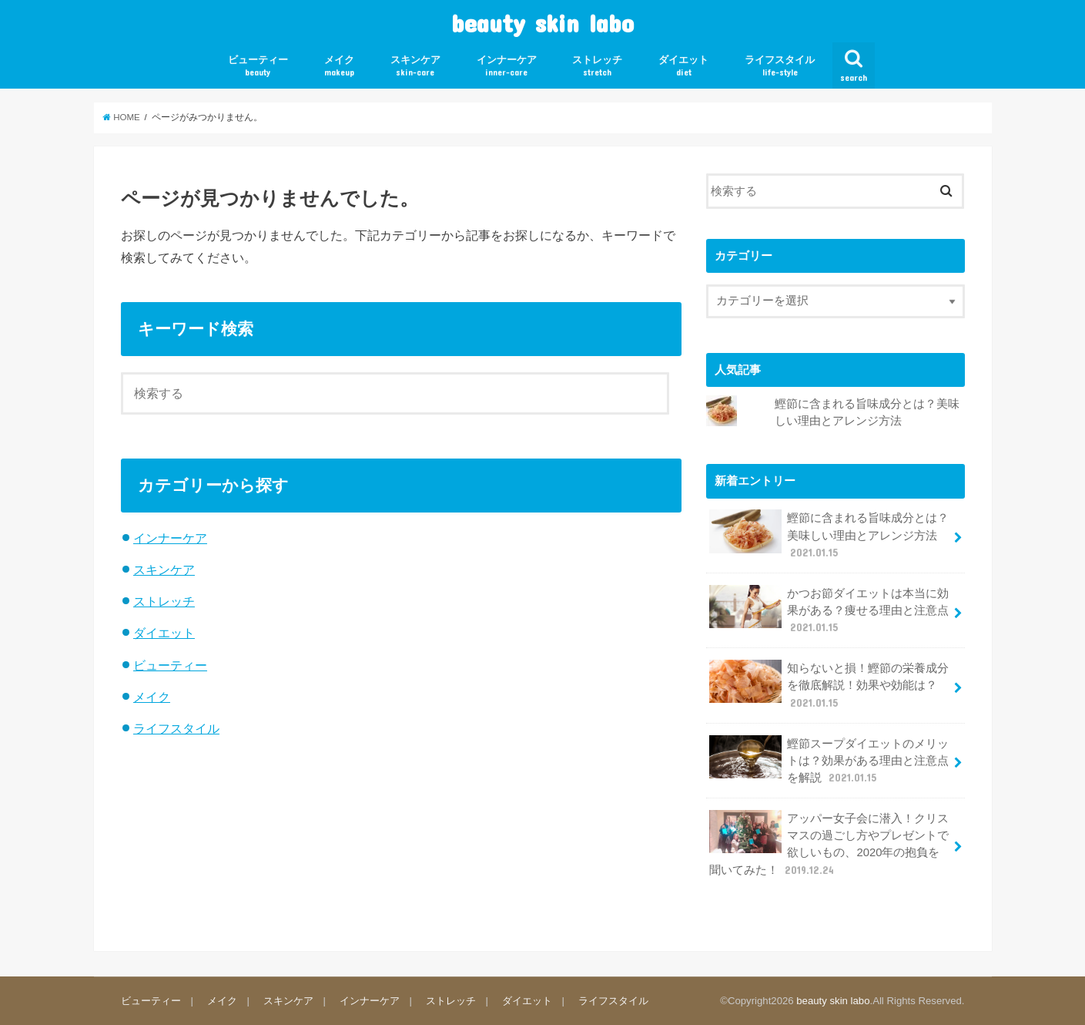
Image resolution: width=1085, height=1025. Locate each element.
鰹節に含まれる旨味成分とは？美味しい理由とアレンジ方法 (829, 534)
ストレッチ (597, 66)
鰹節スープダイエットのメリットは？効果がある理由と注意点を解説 (829, 760)
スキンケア (415, 66)
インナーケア (507, 66)
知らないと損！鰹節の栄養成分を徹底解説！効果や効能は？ (829, 685)
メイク (339, 66)
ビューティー (258, 66)
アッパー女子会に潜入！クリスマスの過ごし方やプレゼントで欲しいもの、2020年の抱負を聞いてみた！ (829, 844)
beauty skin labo (542, 23)
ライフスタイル (780, 66)
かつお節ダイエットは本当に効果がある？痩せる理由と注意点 (829, 610)
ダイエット (683, 66)
